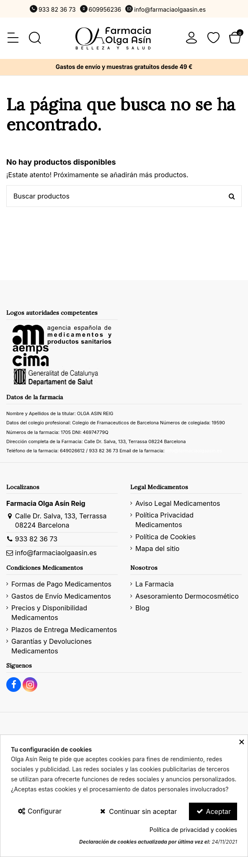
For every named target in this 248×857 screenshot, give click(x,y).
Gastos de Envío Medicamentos (61, 596)
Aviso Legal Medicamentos (177, 503)
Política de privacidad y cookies (193, 829)
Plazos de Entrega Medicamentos (64, 629)
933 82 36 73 (57, 9)
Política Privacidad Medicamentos (164, 519)
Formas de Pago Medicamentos (61, 584)
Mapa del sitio (157, 548)
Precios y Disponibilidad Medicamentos (49, 612)
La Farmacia (154, 584)
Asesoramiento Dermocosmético (187, 596)
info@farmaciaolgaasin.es (170, 9)
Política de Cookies (165, 537)
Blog (142, 608)
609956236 (105, 9)
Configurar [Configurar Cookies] (39, 811)
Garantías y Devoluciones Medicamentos (51, 646)
